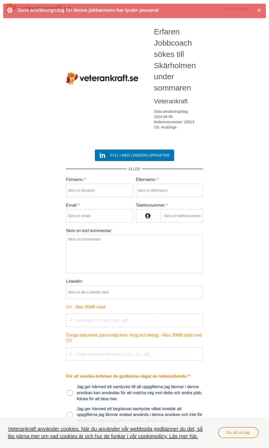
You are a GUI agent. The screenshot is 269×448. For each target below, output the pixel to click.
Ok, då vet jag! (238, 432)
